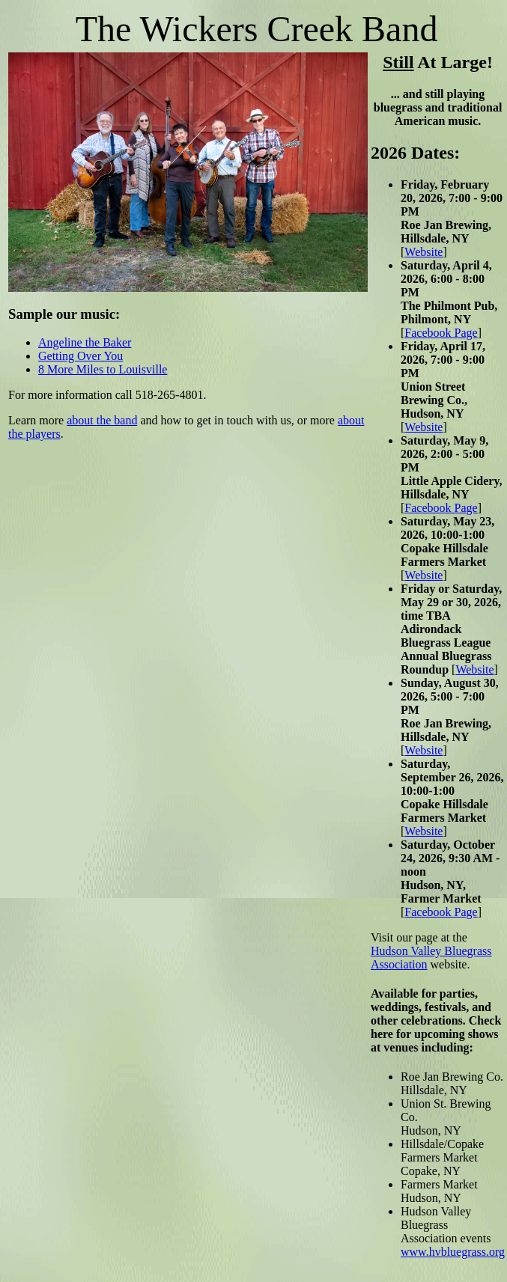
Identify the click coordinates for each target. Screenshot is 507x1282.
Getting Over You (80, 356)
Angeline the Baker (84, 342)
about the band (102, 420)
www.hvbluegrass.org (453, 1251)
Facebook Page (440, 332)
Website (423, 251)
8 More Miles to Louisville (102, 369)
